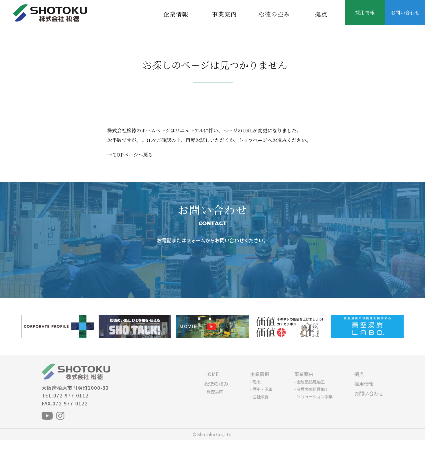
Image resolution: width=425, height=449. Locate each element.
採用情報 (365, 12)
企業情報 (175, 14)
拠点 (321, 14)
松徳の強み (274, 14)
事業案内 (224, 14)
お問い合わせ (405, 12)
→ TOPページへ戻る (130, 154)
